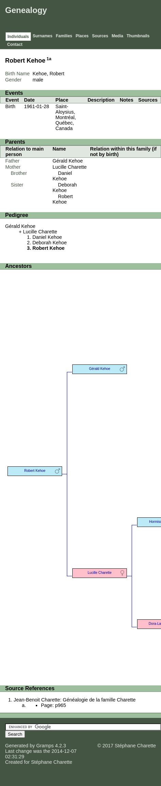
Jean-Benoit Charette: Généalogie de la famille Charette (75, 700)
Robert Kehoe (63, 199)
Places (82, 36)
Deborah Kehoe (65, 187)
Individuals (18, 36)
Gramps (45, 745)
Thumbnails (138, 36)
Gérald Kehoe (68, 161)
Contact (15, 44)
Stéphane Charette (51, 762)
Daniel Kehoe (62, 175)
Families (64, 36)
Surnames (43, 36)
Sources (100, 36)
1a (49, 58)
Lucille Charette (70, 167)
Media (117, 36)
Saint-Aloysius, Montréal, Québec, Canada (66, 117)
